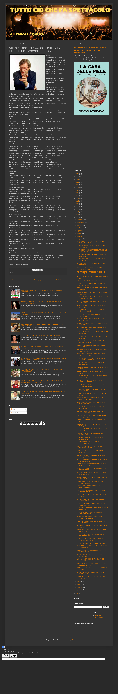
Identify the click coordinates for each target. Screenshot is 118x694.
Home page (38, 280)
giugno (79, 236)
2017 (77, 198)
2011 (77, 214)
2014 (77, 206)
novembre (80, 222)
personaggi (19, 272)
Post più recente (15, 280)
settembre (80, 228)
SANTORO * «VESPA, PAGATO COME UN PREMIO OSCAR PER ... (90, 341)
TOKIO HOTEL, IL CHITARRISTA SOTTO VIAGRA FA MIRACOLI (90, 381)
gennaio (80, 590)
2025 (77, 176)
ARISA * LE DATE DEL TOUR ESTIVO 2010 (91, 543)
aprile (79, 581)
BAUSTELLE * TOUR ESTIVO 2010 (88, 281)
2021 (77, 187)
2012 (77, 212)
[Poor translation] (13, 656)
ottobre (79, 225)
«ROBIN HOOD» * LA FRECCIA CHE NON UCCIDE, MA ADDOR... (90, 385)
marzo (79, 584)
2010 (77, 217)
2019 (77, 193)
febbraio (80, 587)
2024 (77, 179)
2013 (77, 209)
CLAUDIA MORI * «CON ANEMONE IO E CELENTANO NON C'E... (90, 412)
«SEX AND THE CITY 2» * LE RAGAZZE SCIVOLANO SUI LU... (90, 268)
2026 (77, 174)
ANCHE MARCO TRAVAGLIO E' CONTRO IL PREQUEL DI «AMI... (91, 354)
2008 (77, 593)
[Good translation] (5, 656)
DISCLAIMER (99, 618)
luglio (79, 233)
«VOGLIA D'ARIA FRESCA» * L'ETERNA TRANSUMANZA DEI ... (90, 447)
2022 (77, 185)
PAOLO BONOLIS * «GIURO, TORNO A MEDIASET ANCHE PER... (89, 513)
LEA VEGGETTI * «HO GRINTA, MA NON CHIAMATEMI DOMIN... (90, 539)
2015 (77, 204)
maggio (79, 239)
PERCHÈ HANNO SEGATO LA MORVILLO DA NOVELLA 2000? (41, 335)
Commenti (15, 413)
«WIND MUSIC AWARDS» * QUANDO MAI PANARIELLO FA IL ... (90, 242)
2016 (77, 201)
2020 (77, 190)
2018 (77, 196)
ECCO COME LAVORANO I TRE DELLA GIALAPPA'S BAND (90, 486)
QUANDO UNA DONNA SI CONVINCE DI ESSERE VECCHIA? (90, 398)
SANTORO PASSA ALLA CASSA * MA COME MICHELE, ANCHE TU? (91, 359)
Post (13, 409)
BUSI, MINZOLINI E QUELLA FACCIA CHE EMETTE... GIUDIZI (90, 310)
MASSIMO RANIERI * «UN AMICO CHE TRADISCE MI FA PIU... (89, 517)
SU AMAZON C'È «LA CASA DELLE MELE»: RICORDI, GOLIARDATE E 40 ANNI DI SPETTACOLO (90, 50)
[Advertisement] (24, 143)
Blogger (73, 640)
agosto (79, 231)
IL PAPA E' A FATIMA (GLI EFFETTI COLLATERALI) (88, 442)
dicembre (80, 220)
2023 (77, 182)
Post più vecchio (61, 280)
